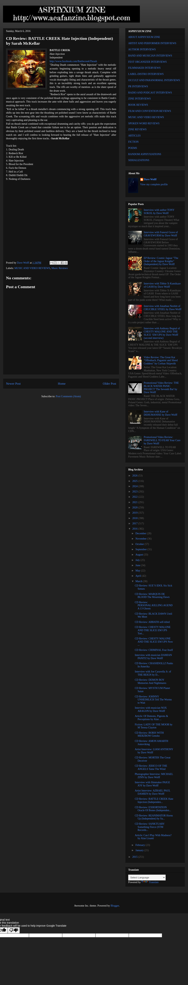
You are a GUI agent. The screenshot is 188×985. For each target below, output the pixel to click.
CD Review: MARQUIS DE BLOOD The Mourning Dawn (152, 596)
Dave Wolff (150, 179)
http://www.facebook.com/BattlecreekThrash (73, 61)
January (139, 850)
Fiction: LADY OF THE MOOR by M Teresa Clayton (153, 726)
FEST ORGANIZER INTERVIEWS (147, 61)
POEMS (132, 148)
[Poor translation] (14, 930)
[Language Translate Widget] (147, 877)
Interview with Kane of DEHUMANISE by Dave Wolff (160, 413)
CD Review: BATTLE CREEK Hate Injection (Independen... (154, 800)
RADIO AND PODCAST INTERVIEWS (150, 92)
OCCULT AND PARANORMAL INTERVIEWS (154, 80)
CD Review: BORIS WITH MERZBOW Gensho (149, 734)
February (140, 845)
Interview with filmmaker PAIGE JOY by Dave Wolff (152, 784)
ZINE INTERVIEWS (139, 98)
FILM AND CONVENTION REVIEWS (149, 111)
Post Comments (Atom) (68, 396)
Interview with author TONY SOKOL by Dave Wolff (159, 212)
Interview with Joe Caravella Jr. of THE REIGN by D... (153, 673)
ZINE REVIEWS (137, 129)
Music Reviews (60, 268)
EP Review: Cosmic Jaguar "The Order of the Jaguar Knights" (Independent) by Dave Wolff (161, 261)
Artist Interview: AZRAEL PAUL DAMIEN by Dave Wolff (152, 792)
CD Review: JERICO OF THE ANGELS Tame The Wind (151, 767)
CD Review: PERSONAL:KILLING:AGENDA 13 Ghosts (154, 605)
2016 (135, 528)
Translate (150, 882)
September (141, 549)
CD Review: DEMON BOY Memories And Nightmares (150, 681)
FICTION (133, 141)
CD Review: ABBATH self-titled (152, 622)
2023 (135, 491)
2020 (135, 507)
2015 (135, 856)
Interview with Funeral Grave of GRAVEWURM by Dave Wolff (161, 234)
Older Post (109, 383)
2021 (135, 502)
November (141, 538)
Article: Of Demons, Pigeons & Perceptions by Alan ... (151, 718)
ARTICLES (134, 135)
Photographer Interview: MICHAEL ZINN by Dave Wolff (154, 776)
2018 (135, 518)
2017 (135, 523)
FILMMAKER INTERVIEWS (144, 67)
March (139, 581)
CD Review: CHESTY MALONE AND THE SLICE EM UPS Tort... (153, 630)
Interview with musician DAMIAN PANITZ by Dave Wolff (153, 657)
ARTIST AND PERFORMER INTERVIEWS (152, 43)
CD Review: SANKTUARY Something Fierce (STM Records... (149, 827)
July (137, 560)
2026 (135, 475)
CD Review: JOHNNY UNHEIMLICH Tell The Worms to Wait (153, 699)
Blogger (115, 905)
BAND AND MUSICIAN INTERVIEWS (150, 55)
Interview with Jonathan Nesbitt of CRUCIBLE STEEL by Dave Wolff (162, 308)
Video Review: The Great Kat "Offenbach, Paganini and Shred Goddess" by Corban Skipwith (161, 360)
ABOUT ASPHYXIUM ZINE (144, 37)
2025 (135, 481)
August (139, 554)
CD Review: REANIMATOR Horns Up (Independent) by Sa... (154, 817)
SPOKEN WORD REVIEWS (143, 123)
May (138, 570)
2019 (135, 512)
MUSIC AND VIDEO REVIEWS (32, 268)
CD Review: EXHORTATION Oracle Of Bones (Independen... (153, 809)
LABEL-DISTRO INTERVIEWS (146, 74)
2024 (135, 486)
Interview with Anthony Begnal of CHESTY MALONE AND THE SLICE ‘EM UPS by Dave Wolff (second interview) (162, 333)
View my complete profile (154, 184)
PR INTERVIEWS (138, 86)
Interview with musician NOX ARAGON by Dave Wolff (151, 709)
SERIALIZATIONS (138, 160)
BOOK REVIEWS (138, 104)
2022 (135, 496)
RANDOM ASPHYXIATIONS (144, 154)
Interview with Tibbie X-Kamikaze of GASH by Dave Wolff (162, 285)
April (138, 575)
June (138, 565)
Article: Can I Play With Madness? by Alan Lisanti (153, 837)
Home (62, 383)
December (141, 533)
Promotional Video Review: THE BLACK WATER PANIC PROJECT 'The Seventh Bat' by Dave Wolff (161, 387)
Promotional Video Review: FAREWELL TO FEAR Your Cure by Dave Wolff (162, 440)
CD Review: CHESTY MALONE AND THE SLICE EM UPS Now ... (154, 641)
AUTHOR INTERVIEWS (142, 49)
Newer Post (13, 383)
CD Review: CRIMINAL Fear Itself (154, 650)
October (140, 544)
